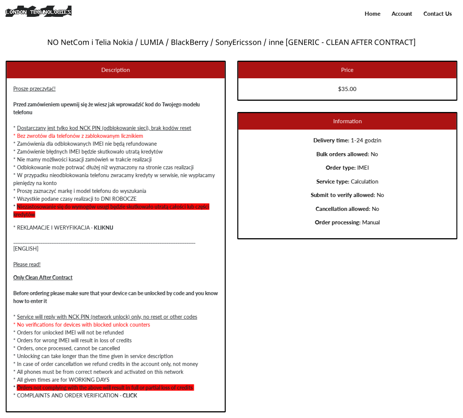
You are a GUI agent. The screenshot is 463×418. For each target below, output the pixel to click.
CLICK (128, 395)
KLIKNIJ (102, 227)
